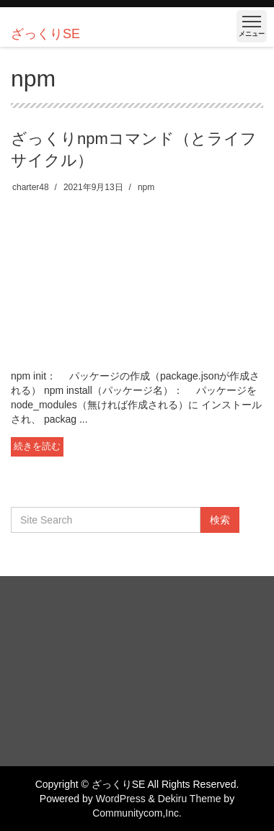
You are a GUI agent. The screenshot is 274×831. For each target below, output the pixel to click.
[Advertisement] (137, 281)
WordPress (121, 798)
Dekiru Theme (189, 798)
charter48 (30, 187)
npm (146, 187)
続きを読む (37, 446)
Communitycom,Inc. (137, 813)
